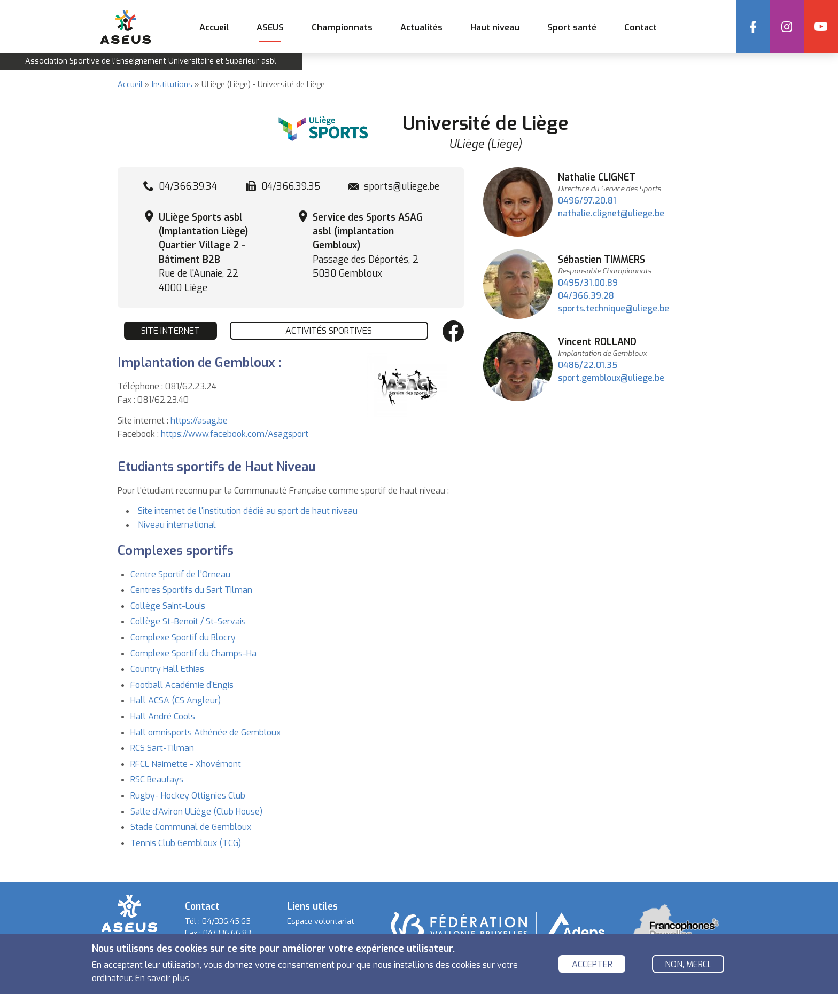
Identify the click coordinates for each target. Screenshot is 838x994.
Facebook (752, 26)
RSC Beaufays (156, 779)
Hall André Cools (162, 716)
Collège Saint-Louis (167, 606)
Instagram (787, 26)
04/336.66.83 (227, 933)
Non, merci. (688, 964)
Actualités (421, 27)
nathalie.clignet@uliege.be (611, 213)
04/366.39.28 (586, 295)
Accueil (213, 27)
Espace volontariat (320, 922)
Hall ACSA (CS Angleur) (175, 700)
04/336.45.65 (226, 922)
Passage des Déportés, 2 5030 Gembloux (368, 245)
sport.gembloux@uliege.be (611, 377)
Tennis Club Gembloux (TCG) (185, 843)
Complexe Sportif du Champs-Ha (193, 653)
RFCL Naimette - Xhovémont (185, 764)
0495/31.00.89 (588, 282)
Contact (640, 27)
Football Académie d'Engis (182, 685)
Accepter (592, 964)
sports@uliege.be (401, 186)
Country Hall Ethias (167, 669)
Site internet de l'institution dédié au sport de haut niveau (248, 510)
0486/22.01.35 (588, 365)
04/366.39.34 (188, 186)
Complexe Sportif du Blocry (183, 637)
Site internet (170, 330)
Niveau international (177, 524)
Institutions (172, 85)
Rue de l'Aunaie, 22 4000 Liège (203, 252)
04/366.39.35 (290, 186)
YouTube (821, 26)
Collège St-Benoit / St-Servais (188, 621)
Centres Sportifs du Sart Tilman (191, 590)
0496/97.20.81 (587, 200)
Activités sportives (328, 330)
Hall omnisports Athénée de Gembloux (205, 732)
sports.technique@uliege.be (613, 308)
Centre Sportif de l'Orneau (180, 574)
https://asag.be (199, 420)
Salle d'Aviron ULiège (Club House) (196, 811)
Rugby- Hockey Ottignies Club (187, 795)
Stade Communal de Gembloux (190, 827)
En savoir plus (162, 978)
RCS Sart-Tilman (162, 748)
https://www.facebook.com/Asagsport (234, 434)
